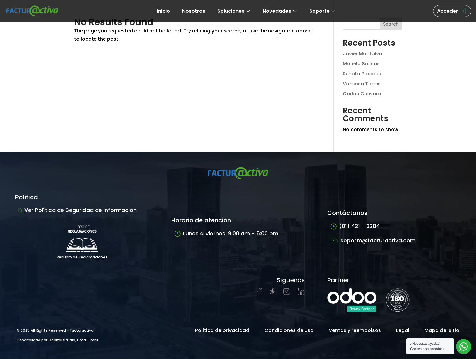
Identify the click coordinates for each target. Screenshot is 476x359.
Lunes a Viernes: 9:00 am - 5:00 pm (226, 234)
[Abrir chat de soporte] (463, 346)
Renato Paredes (362, 73)
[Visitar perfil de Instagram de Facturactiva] (286, 293)
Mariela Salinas (361, 63)
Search (391, 24)
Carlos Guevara (362, 93)
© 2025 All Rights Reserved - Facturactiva (55, 330)
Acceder (452, 11)
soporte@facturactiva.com (373, 240)
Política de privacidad (222, 330)
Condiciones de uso (289, 330)
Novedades (280, 11)
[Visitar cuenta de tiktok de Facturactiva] (272, 293)
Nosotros (193, 11)
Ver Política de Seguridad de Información (77, 210)
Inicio (163, 11)
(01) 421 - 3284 (355, 226)
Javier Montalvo (362, 53)
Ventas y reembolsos (355, 330)
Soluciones (233, 11)
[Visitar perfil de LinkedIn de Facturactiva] (301, 293)
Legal (402, 330)
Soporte (322, 11)
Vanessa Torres (362, 83)
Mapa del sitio (441, 330)
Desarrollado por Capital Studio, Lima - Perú (57, 340)
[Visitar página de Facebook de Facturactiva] (259, 293)
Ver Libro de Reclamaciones (81, 240)
